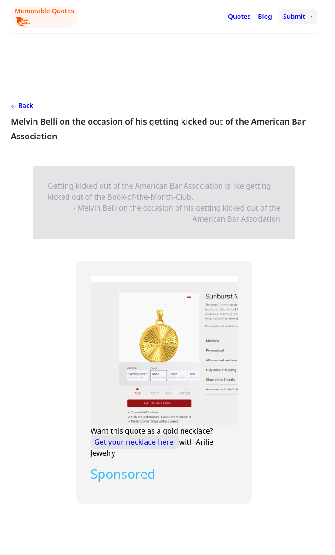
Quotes (239, 16)
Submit (298, 16)
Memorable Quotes (44, 17)
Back (22, 105)
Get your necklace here (135, 442)
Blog (265, 16)
